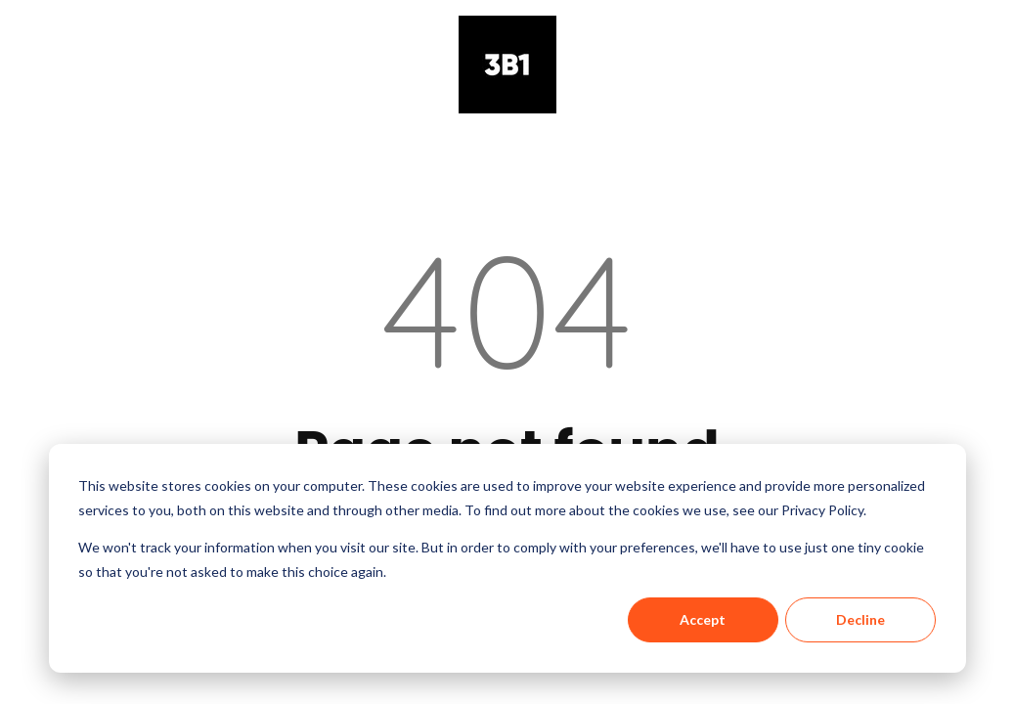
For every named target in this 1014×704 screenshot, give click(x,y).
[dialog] (507, 558)
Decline (860, 619)
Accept (703, 619)
